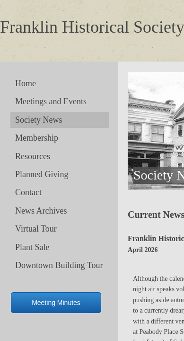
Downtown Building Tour (59, 265)
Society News (38, 120)
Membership (36, 138)
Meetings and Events (51, 101)
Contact (28, 192)
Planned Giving (42, 174)
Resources (32, 156)
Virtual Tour (36, 228)
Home (25, 83)
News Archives (41, 210)
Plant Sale (32, 247)
